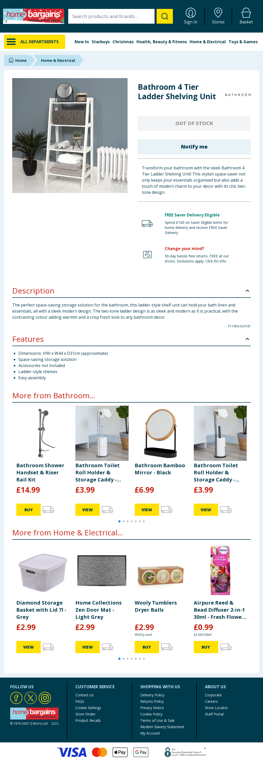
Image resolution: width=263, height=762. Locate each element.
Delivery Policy (152, 695)
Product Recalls (88, 720)
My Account (150, 733)
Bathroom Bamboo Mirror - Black (160, 469)
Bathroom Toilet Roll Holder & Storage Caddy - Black (216, 472)
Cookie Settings (88, 707)
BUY (28, 509)
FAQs (79, 701)
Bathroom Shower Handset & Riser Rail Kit (40, 472)
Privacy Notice (152, 707)
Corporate (213, 695)
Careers (211, 701)
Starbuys (101, 42)
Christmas (123, 42)
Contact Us (84, 695)
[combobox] (120, 16)
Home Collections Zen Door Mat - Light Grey (98, 609)
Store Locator (216, 707)
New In (82, 42)
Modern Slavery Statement (162, 726)
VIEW (87, 509)
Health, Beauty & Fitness (161, 42)
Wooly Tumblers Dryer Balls (156, 606)
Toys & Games (243, 42)
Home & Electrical (208, 42)
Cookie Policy (151, 714)
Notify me (194, 146)
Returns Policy (152, 701)
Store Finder (85, 714)
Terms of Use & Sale (157, 720)
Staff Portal (214, 714)
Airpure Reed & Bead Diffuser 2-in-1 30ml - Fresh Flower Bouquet (219, 610)
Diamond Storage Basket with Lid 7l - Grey (41, 609)
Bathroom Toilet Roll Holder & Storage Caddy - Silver (97, 472)
